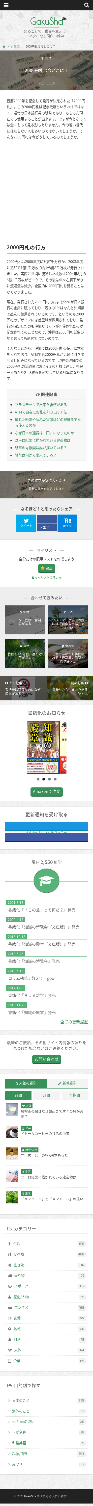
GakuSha (46, 21)
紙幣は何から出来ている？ (36, 455)
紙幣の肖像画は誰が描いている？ (41, 447)
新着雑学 (69, 1086)
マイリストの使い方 (47, 577)
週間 (18, 1098)
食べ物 (49, 1258)
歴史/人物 (49, 1300)
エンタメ (50, 1311)
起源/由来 (49, 1457)
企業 (49, 1364)
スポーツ (50, 1290)
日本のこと (49, 1404)
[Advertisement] (46, 191)
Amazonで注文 (46, 794)
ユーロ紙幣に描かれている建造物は (42, 440)
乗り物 (50, 1279)
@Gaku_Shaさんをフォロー (62, 830)
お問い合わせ (47, 1062)
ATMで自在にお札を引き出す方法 (41, 412)
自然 (50, 1343)
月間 (46, 1098)
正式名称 (49, 1435)
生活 (48, 57)
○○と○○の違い (49, 1425)
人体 (50, 1353)
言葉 (50, 1321)
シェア (44, 527)
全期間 (74, 1098)
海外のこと (49, 1414)
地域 (50, 1332)
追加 (49, 568)
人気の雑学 (27, 1086)
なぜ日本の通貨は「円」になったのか (44, 433)
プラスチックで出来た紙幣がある (41, 404)
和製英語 (49, 1446)
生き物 (50, 1268)
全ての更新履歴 (74, 1025)
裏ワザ (49, 1467)
